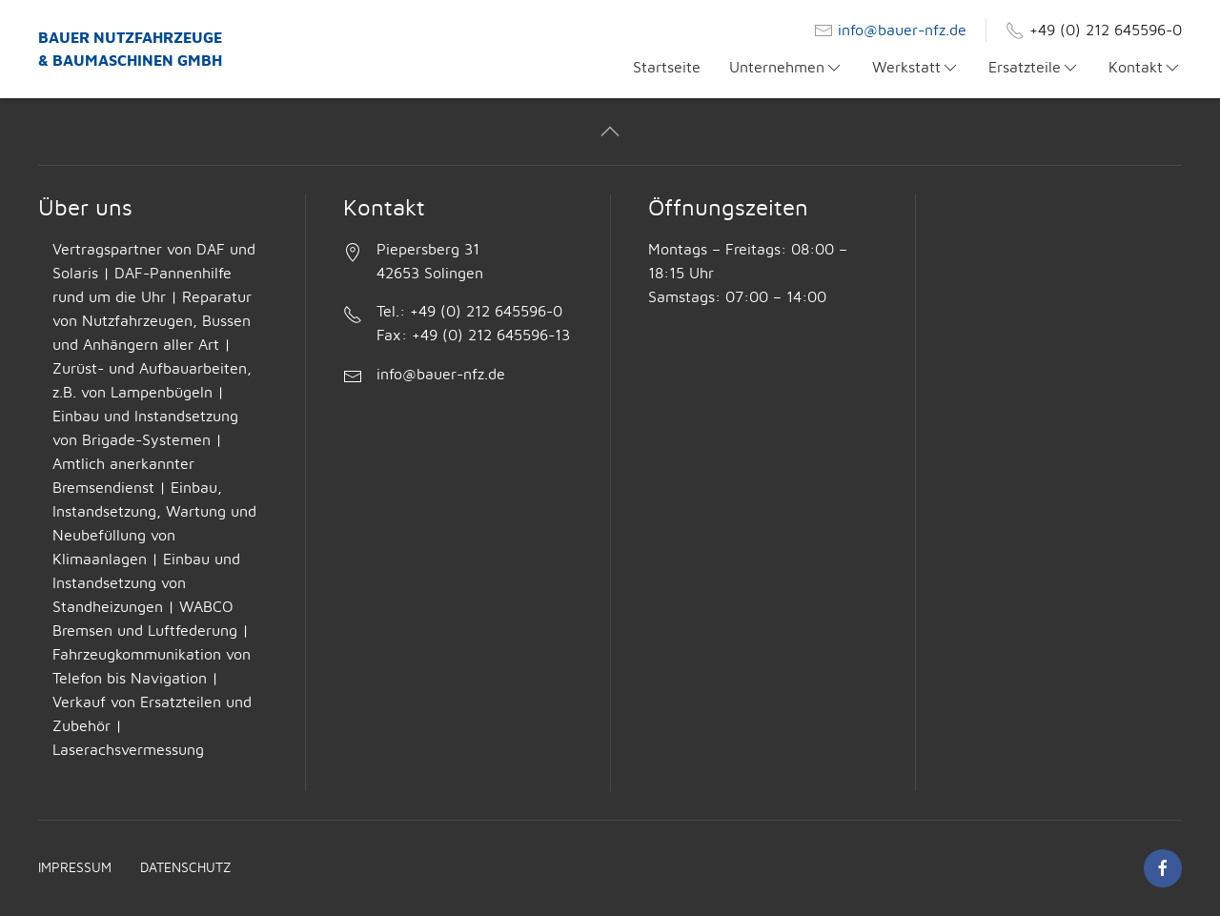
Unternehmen (786, 67)
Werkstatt (916, 67)
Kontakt (1145, 67)
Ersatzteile (1034, 67)
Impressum (75, 868)
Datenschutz (186, 868)
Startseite (667, 67)
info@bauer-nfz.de (902, 30)
